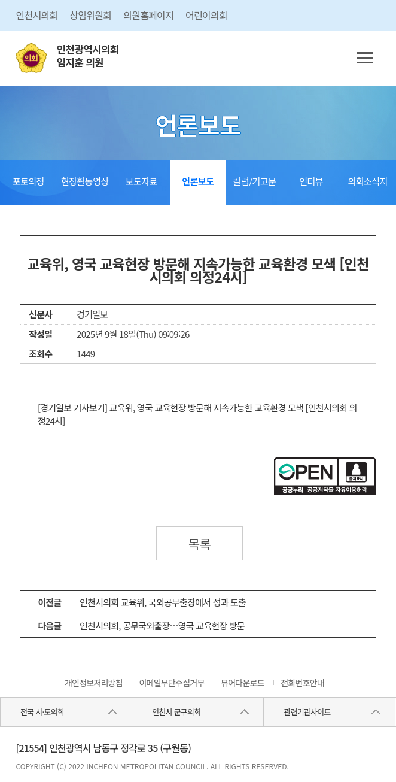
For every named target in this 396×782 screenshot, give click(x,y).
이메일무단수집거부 (171, 683)
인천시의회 (36, 15)
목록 (199, 544)
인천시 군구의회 (176, 711)
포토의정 (28, 181)
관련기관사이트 (307, 711)
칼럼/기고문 (254, 181)
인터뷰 (311, 181)
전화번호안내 (302, 683)
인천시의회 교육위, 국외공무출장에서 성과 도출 (163, 602)
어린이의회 (206, 15)
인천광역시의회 (87, 56)
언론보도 (198, 181)
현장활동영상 (85, 181)
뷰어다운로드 (242, 683)
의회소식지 (368, 181)
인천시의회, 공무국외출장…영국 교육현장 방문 (162, 625)
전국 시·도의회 (42, 711)
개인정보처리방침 (94, 683)
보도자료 (141, 181)
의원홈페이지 (148, 15)
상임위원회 (90, 15)
